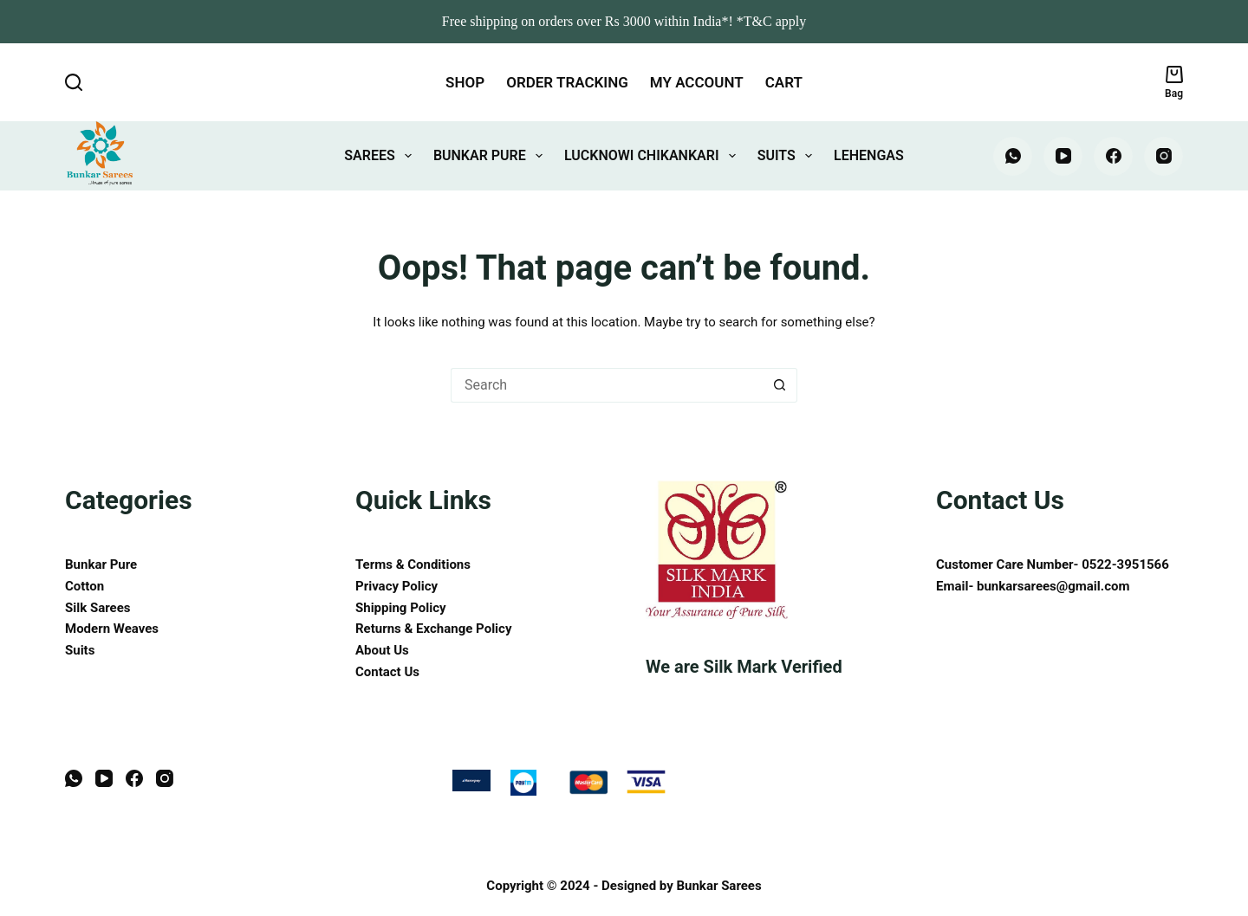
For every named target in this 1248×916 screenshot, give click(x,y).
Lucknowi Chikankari (653, 155)
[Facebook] (1113, 156)
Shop (464, 82)
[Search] (73, 82)
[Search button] (780, 385)
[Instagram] (1163, 156)
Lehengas (869, 155)
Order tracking (567, 82)
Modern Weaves (112, 628)
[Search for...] (607, 385)
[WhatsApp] (1012, 156)
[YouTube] (1062, 156)
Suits (788, 155)
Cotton (84, 586)
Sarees (381, 155)
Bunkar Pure (491, 155)
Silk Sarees (97, 608)
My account (697, 82)
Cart (784, 82)
